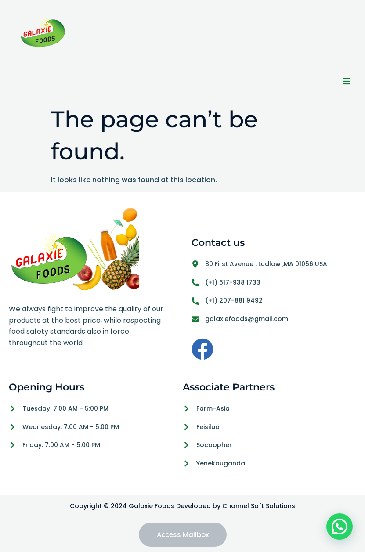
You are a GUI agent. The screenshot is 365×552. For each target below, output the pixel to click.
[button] (339, 526)
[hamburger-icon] (346, 82)
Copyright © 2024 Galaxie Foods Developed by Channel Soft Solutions (182, 505)
